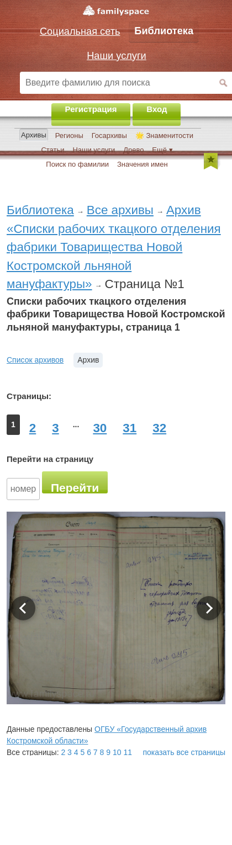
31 (129, 428)
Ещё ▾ (162, 150)
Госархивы (109, 135)
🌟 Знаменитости (164, 135)
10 (117, 752)
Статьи (52, 150)
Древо (133, 150)
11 (127, 752)
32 (159, 428)
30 (100, 428)
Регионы (69, 135)
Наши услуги (93, 150)
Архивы (33, 135)
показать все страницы (184, 752)
